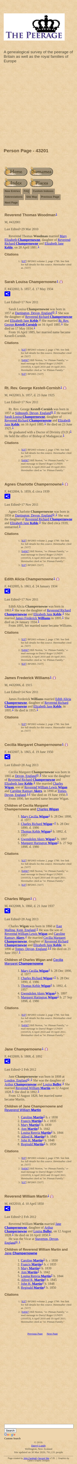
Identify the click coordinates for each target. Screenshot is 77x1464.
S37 (24, 261)
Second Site (43, 1458)
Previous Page (50, 196)
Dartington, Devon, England (33, 313)
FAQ (26, 191)
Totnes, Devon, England (31, 949)
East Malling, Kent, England (33, 928)
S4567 (25, 360)
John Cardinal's (30, 1458)
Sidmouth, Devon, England (33, 413)
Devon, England (26, 776)
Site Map (31, 196)
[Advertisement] (38, 107)
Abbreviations (14, 196)
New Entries (12, 191)
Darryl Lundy (38, 1445)
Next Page (11, 202)
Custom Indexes (43, 191)
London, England (16, 1080)
